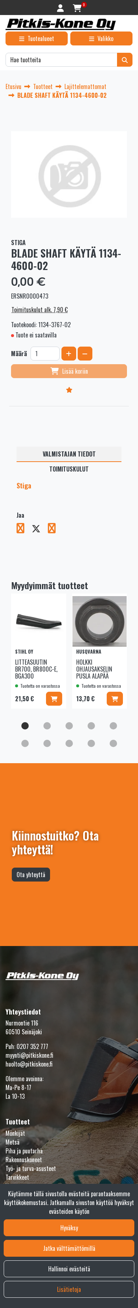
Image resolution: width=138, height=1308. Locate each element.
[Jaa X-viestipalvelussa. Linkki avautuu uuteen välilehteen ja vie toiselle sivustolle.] (40, 529)
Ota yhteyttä (31, 857)
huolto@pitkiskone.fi (29, 1046)
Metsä (13, 1124)
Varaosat (15, 1168)
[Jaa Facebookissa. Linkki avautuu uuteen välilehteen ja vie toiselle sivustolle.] (24, 529)
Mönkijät (15, 1115)
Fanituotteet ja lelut (28, 1177)
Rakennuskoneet (24, 1142)
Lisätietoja (69, 1289)
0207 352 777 (32, 1028)
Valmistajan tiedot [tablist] (69, 454)
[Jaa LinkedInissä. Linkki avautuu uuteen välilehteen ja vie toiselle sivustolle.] (54, 529)
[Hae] (61, 60)
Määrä (19, 353)
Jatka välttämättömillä (69, 1248)
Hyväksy (69, 1227)
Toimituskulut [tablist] (69, 469)
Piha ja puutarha (24, 1133)
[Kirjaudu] (61, 7)
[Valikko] (101, 38)
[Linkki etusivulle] (61, 24)
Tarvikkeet (17, 1159)
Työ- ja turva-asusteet (31, 1150)
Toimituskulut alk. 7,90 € (39, 309)
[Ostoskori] (77, 7)
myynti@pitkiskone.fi (29, 1037)
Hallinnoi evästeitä (69, 1268)
